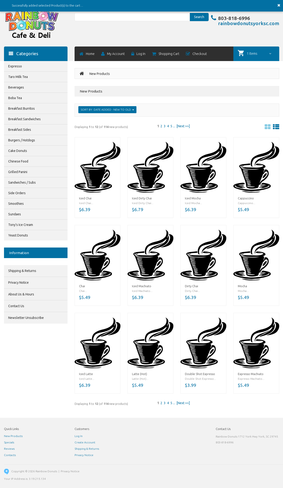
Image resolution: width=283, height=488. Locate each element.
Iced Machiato (141, 286)
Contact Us (16, 306)
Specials (9, 442)
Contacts (10, 455)
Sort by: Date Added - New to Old (107, 109)
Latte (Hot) (139, 374)
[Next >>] (183, 126)
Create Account (85, 442)
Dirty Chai (191, 286)
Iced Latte (86, 374)
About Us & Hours (21, 294)
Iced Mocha (193, 198)
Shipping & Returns (22, 271)
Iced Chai (85, 198)
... (174, 126)
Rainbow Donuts (46, 471)
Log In (79, 436)
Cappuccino (246, 198)
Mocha (242, 286)
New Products (13, 436)
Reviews (9, 448)
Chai (82, 286)
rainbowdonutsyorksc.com (248, 23)
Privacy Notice (18, 282)
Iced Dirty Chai (142, 198)
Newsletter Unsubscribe (26, 318)
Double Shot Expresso (200, 374)
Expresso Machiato (250, 374)
